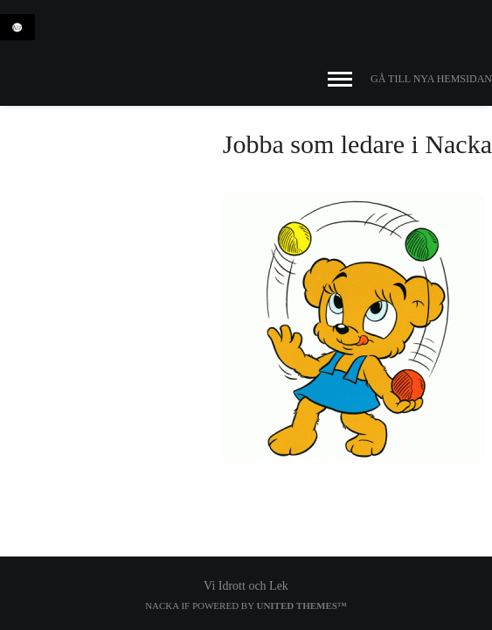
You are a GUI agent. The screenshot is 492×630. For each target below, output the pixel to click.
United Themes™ (301, 605)
